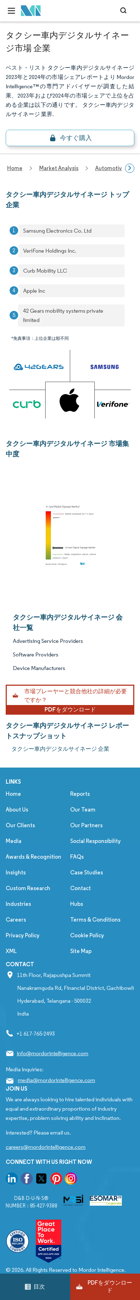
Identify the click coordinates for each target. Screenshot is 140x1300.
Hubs (76, 903)
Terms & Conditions (95, 919)
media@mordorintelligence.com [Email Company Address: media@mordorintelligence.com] (56, 1080)
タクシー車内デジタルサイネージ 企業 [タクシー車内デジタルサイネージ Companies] (60, 748)
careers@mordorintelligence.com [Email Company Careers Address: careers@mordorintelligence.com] (45, 1146)
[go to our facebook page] (27, 1179)
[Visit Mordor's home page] (31, 11)
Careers (16, 919)
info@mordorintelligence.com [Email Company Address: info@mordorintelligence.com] (52, 1053)
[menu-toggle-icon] (11, 11)
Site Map (81, 951)
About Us (17, 809)
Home (13, 793)
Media (13, 841)
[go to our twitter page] (41, 1179)
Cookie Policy (87, 935)
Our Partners (86, 825)
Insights (16, 872)
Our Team (82, 809)
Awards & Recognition (33, 856)
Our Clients (20, 825)
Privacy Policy (23, 935)
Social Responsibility (95, 841)
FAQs (77, 856)
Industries (18, 903)
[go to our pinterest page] (56, 1179)
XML (11, 951)
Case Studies (86, 872)
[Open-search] (124, 10)
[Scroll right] (129, 168)
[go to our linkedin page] (12, 1179)
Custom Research (28, 888)
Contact (80, 888)
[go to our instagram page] (71, 1179)
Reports (80, 793)
